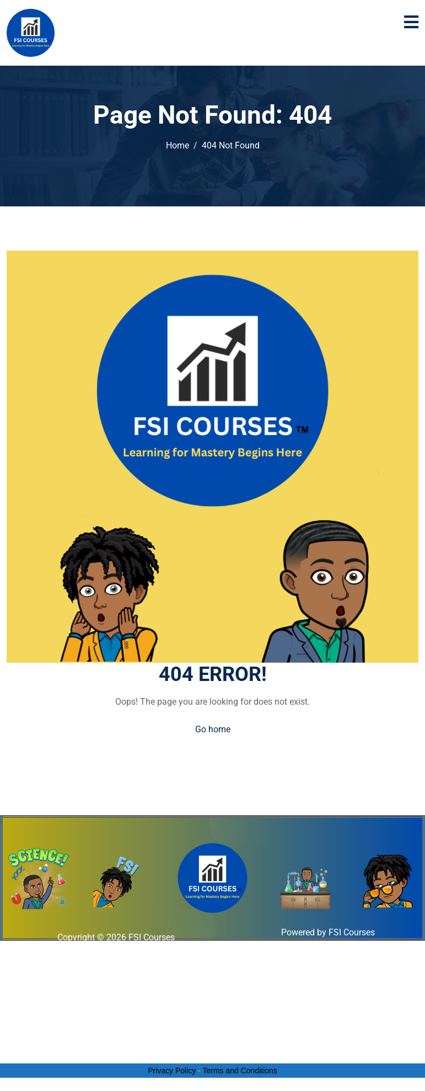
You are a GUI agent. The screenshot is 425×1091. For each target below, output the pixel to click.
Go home (212, 729)
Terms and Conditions (239, 1070)
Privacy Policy (172, 1070)
